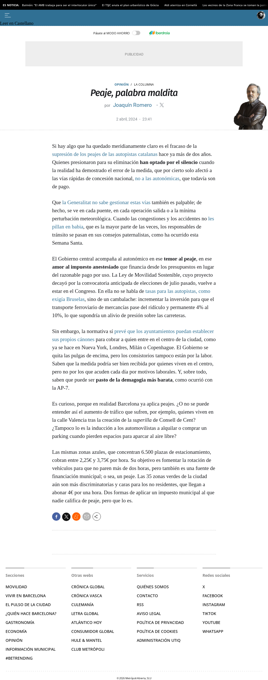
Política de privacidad (160, 622)
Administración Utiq (159, 640)
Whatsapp (213, 631)
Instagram (214, 604)
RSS (140, 604)
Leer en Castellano (16, 23)
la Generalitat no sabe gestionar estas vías (106, 202)
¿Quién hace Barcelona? (31, 613)
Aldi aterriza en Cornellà (180, 5)
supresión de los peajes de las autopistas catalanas (104, 154)
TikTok (209, 613)
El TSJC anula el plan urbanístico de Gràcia (130, 5)
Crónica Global (87, 586)
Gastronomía (20, 622)
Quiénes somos (153, 586)
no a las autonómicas (157, 178)
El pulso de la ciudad (28, 604)
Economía (16, 631)
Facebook (213, 595)
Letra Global (85, 613)
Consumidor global (92, 631)
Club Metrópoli (87, 649)
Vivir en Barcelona (26, 595)
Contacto (147, 595)
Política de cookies (157, 631)
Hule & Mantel (86, 640)
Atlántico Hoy (86, 622)
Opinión (121, 84)
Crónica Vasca (86, 595)
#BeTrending (19, 658)
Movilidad (16, 586)
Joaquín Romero (133, 105)
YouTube (211, 622)
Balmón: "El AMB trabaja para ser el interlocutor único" (59, 5)
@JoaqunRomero (162, 105)
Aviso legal (149, 613)
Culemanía (82, 604)
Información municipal (30, 649)
